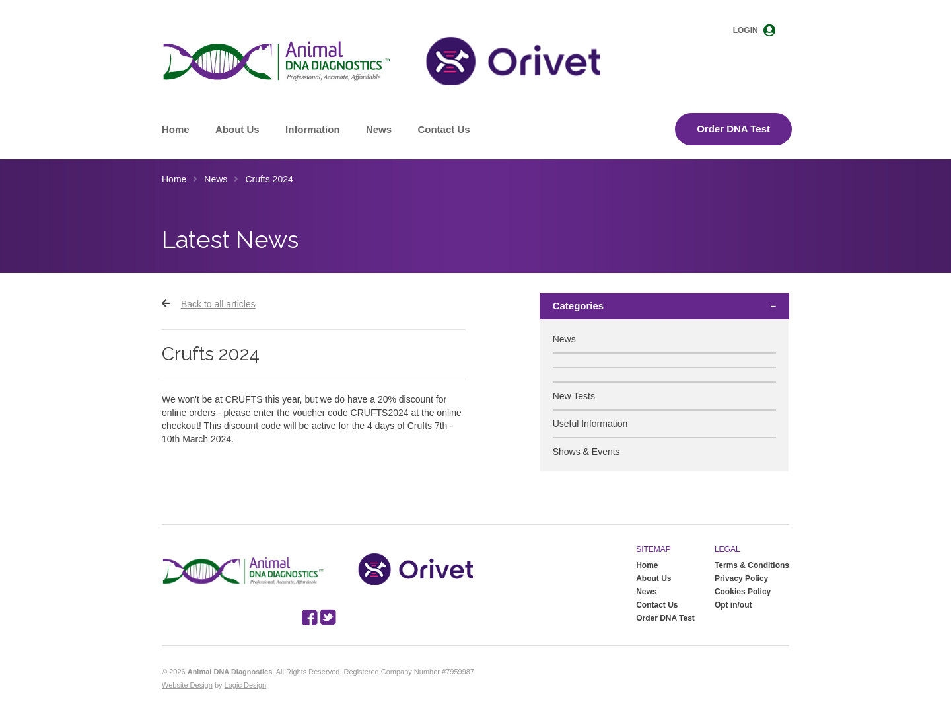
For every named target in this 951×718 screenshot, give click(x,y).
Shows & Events (586, 451)
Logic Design (246, 685)
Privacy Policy (741, 578)
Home (176, 129)
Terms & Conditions (752, 565)
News (379, 129)
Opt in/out (733, 605)
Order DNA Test (733, 128)
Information (312, 129)
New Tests (574, 396)
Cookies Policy (743, 591)
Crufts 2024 (269, 179)
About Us (237, 129)
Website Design (187, 685)
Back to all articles (218, 304)
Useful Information (590, 424)
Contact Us (443, 129)
